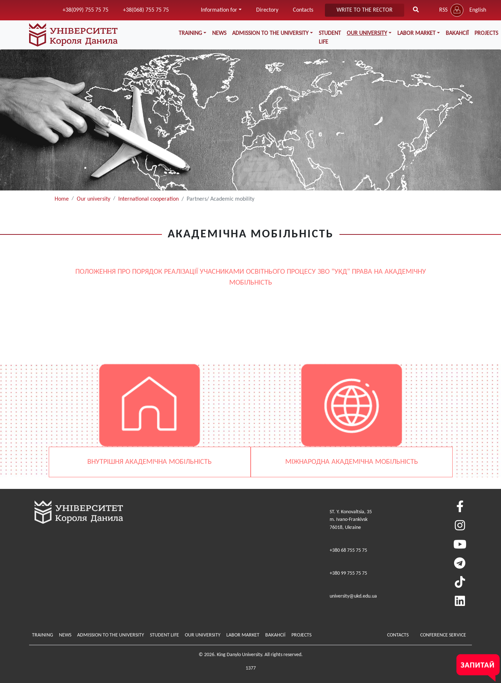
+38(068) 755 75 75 (146, 10)
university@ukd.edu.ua (353, 596)
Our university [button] (367, 33)
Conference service (443, 635)
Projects (301, 635)
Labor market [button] (416, 33)
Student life (330, 38)
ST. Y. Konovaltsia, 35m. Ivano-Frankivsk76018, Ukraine (351, 519)
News (219, 33)
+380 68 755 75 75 (348, 550)
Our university (93, 199)
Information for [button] (219, 10)
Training (42, 635)
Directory (267, 10)
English (477, 10)
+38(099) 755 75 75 (85, 10)
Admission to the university (110, 635)
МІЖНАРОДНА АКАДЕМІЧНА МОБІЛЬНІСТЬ (351, 462)
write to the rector (365, 10)
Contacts (303, 10)
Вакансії (457, 33)
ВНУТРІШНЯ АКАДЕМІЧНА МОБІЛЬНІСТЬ (149, 462)
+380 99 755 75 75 (348, 573)
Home (62, 199)
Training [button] (190, 33)
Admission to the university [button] (270, 33)
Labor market (242, 635)
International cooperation (148, 199)
